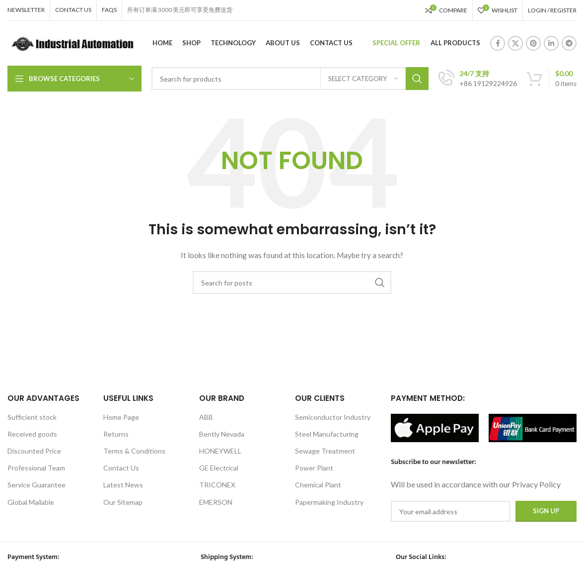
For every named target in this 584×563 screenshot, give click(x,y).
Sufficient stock (32, 417)
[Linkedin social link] (551, 43)
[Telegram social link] (569, 43)
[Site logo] (71, 42)
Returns (116, 434)
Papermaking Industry (329, 502)
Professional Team (36, 468)
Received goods (32, 434)
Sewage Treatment (325, 451)
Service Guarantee (36, 484)
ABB (206, 417)
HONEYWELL (220, 451)
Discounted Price (34, 451)
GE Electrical (218, 468)
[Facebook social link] (497, 43)
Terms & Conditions (134, 451)
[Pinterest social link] (533, 43)
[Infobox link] (477, 78)
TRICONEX (217, 484)
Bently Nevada (221, 434)
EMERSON (215, 502)
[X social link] (515, 43)
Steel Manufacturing (327, 434)
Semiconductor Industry (332, 417)
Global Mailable (30, 502)
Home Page (121, 417)
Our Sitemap (123, 502)
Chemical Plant (318, 484)
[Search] (290, 78)
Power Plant (314, 468)
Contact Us (121, 468)
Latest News (123, 484)
